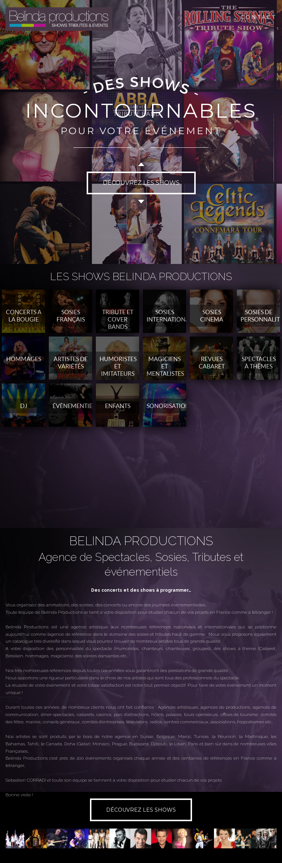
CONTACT (258, 17)
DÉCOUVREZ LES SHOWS (141, 182)
